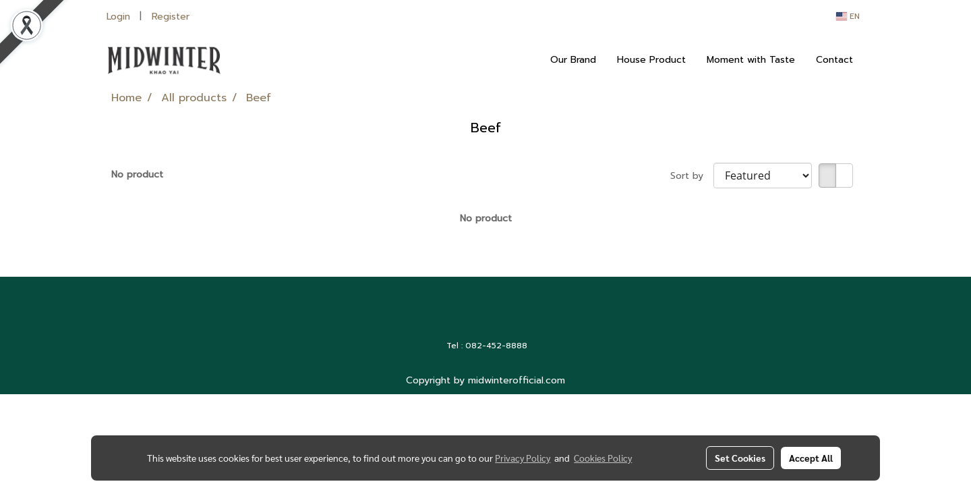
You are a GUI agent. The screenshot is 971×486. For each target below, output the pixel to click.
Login (118, 16)
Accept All (811, 458)
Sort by (691, 176)
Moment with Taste (751, 60)
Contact (834, 60)
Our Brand (573, 60)
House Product (651, 60)
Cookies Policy (603, 458)
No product (137, 174)
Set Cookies (740, 458)
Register (170, 16)
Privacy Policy (522, 458)
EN (848, 16)
